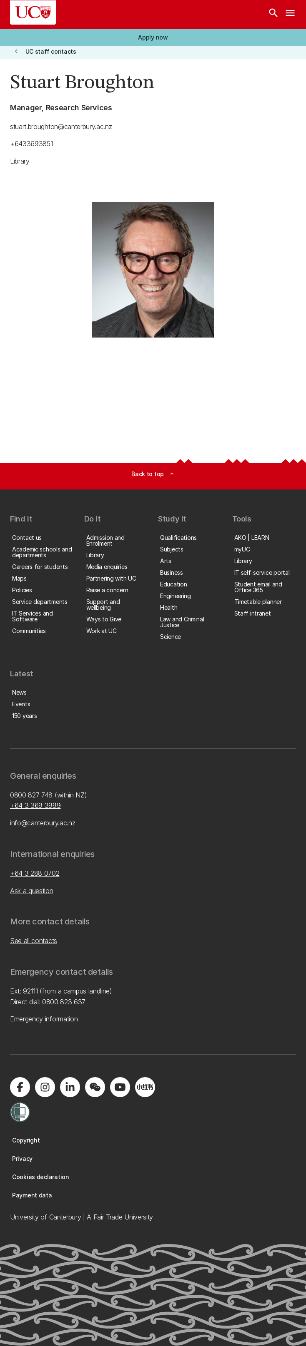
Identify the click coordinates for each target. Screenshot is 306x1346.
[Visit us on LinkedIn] (70, 1087)
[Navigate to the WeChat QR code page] (95, 1087)
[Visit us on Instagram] (45, 1087)
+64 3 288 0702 (35, 873)
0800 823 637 (63, 1002)
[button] (153, 37)
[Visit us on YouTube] (120, 1087)
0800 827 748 (31, 795)
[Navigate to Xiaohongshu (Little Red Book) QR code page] (145, 1087)
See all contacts (33, 940)
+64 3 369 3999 (35, 805)
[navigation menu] (290, 14)
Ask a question (31, 891)
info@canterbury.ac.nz (42, 823)
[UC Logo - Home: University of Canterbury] (33, 12)
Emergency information (44, 1019)
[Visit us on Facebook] (20, 1087)
